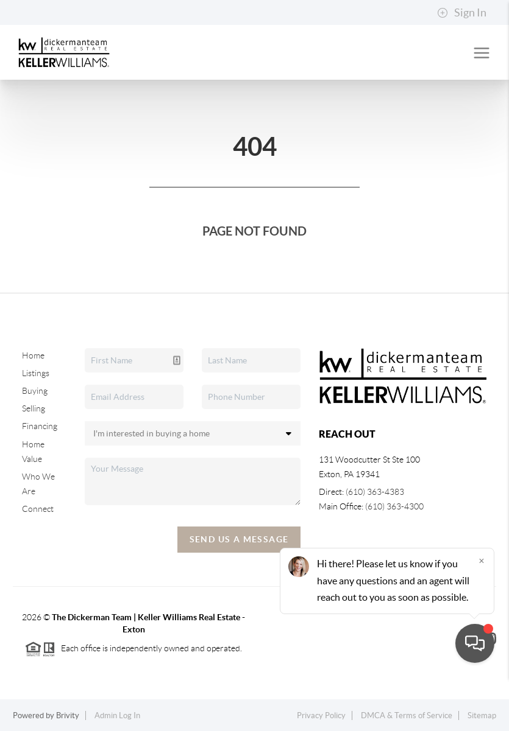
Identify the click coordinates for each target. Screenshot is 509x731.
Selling (33, 408)
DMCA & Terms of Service (406, 715)
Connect (38, 509)
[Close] (481, 614)
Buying (35, 391)
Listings (35, 373)
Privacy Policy (321, 715)
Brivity (67, 715)
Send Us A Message (239, 539)
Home (33, 355)
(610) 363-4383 (375, 492)
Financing (39, 426)
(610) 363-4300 (394, 506)
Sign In (461, 13)
